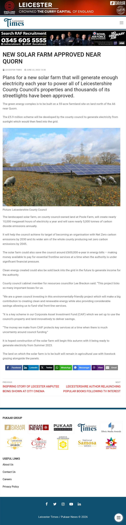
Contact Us (9, 471)
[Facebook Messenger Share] (82, 367)
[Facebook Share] (13, 367)
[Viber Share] (98, 367)
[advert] (63, 14)
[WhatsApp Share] (63, 367)
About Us (8, 464)
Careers (7, 479)
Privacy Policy (11, 486)
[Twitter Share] (47, 367)
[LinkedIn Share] (31, 367)
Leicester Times (12, 70)
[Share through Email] (111, 367)
